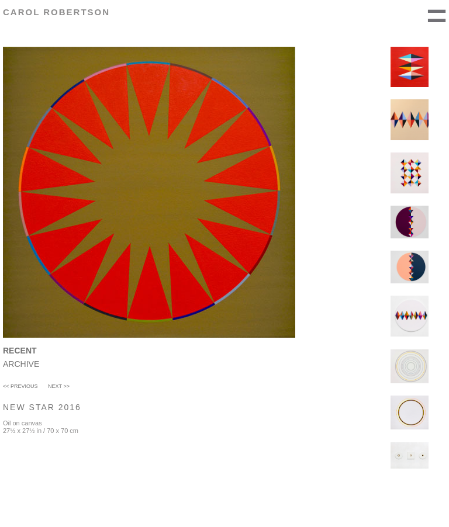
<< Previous (20, 386)
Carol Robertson (56, 12)
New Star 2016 (42, 407)
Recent (20, 350)
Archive (21, 364)
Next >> (59, 386)
